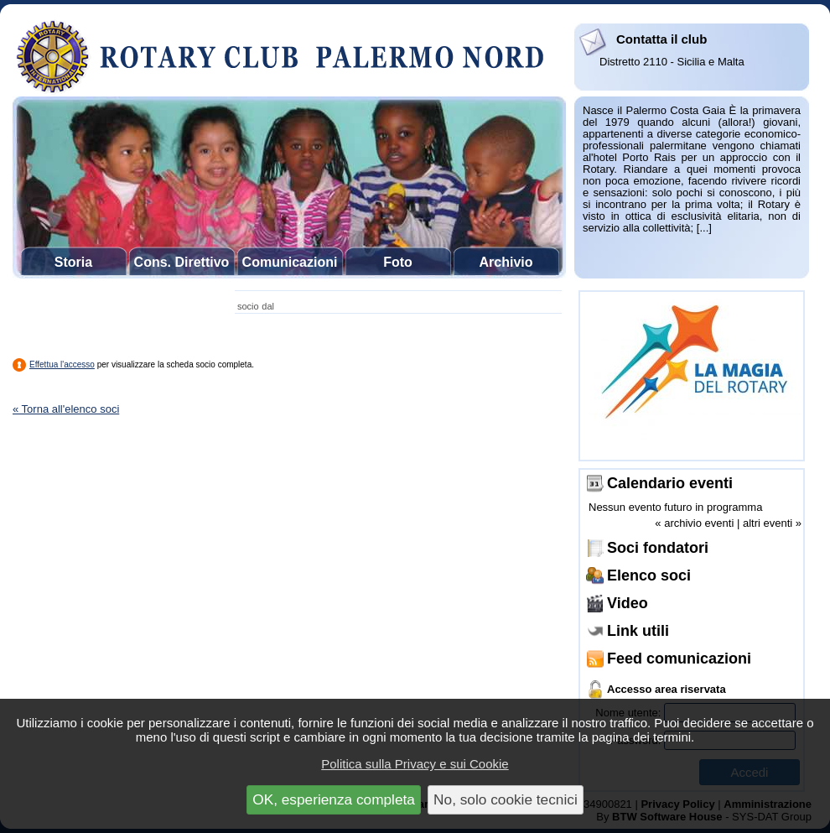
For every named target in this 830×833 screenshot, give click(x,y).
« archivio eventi (694, 523)
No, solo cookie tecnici (505, 799)
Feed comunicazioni (679, 658)
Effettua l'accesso (62, 364)
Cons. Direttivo (182, 262)
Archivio (505, 262)
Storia (73, 262)
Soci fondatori (657, 547)
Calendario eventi (670, 483)
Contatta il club (661, 39)
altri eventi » (772, 523)
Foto (397, 262)
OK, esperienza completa (333, 799)
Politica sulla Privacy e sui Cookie (414, 764)
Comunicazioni (290, 262)
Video (627, 603)
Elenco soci (649, 575)
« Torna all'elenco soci (66, 409)
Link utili (638, 630)
